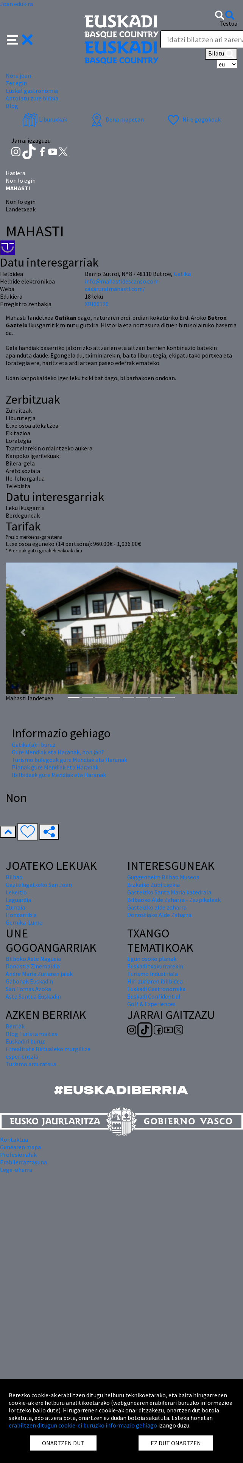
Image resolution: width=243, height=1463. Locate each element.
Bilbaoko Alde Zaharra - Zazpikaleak (174, 899)
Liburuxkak (44, 119)
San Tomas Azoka (28, 989)
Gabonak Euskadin (29, 981)
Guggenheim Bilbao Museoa (163, 877)
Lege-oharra (16, 1169)
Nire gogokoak (193, 119)
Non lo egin (21, 180)
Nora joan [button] (18, 75)
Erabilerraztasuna (23, 1162)
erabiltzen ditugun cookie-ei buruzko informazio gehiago (83, 1425)
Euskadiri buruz (25, 1041)
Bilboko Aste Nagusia (33, 958)
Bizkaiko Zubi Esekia (153, 884)
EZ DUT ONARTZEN (176, 1443)
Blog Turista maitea (32, 1034)
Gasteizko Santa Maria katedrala (169, 892)
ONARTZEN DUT (63, 1443)
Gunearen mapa (20, 1147)
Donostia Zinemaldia (33, 966)
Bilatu (221, 54)
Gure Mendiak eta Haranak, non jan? (58, 752)
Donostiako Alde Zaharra (159, 915)
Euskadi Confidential (154, 996)
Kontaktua (14, 1139)
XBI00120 (97, 304)
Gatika (182, 273)
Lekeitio (16, 892)
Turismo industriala (152, 973)
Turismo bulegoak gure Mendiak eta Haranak (69, 759)
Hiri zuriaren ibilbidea (155, 981)
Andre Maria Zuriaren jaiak (39, 973)
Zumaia (15, 907)
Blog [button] (12, 105)
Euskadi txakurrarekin (155, 966)
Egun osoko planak (151, 958)
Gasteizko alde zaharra (157, 907)
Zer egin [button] (16, 83)
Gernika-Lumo (24, 922)
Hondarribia (21, 915)
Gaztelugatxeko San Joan (39, 884)
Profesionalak (18, 1154)
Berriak (15, 1026)
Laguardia (18, 899)
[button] (20, 39)
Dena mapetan (116, 119)
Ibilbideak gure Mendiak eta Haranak (59, 775)
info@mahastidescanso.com (122, 281)
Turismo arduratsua (31, 1064)
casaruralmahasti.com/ (115, 289)
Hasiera (15, 173)
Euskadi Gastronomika (156, 989)
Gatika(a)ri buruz (34, 744)
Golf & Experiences (151, 1004)
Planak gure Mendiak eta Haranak (55, 767)
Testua (228, 23)
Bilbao (14, 877)
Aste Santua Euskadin (33, 996)
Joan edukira (16, 4)
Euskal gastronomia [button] (32, 90)
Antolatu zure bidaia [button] (32, 98)
